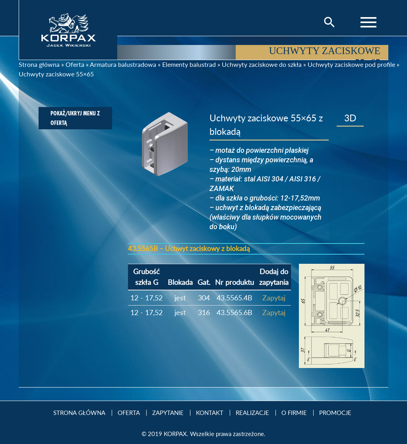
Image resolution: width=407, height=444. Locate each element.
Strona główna (39, 64)
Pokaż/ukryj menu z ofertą (75, 118)
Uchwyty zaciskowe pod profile (351, 64)
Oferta (75, 64)
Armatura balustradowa (123, 64)
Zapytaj (273, 297)
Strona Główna (79, 413)
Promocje (335, 413)
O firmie (294, 413)
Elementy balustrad (189, 64)
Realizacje (252, 413)
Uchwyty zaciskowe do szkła (262, 64)
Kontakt (209, 413)
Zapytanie (168, 413)
